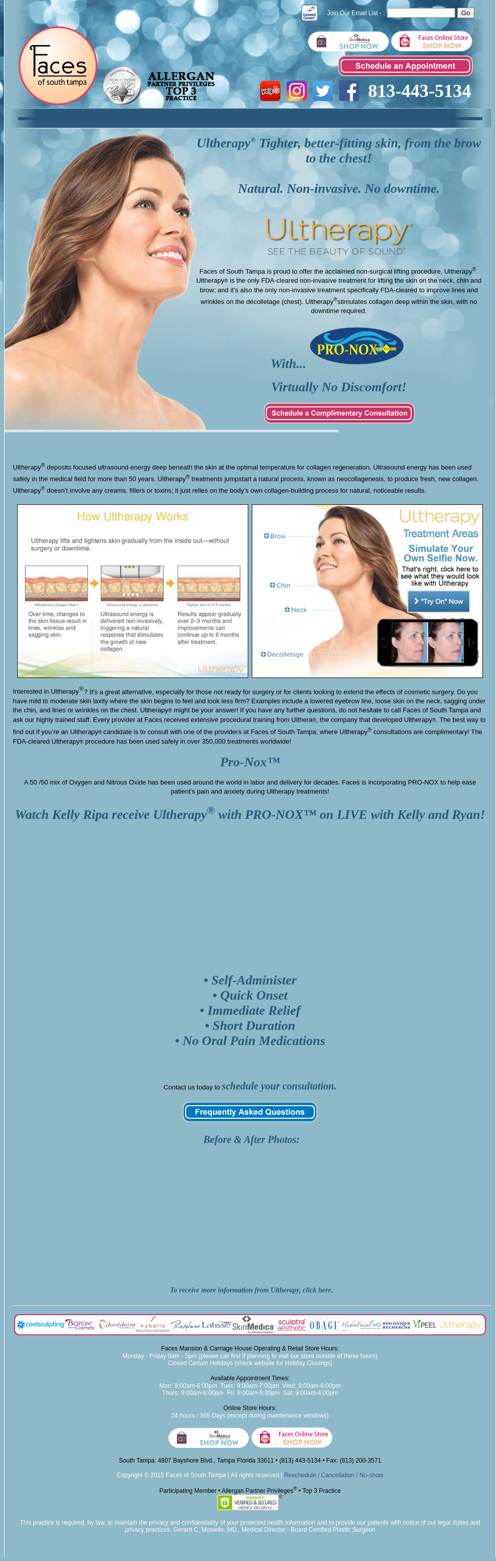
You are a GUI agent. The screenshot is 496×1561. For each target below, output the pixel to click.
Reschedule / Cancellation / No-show (333, 1475)
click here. (318, 1290)
